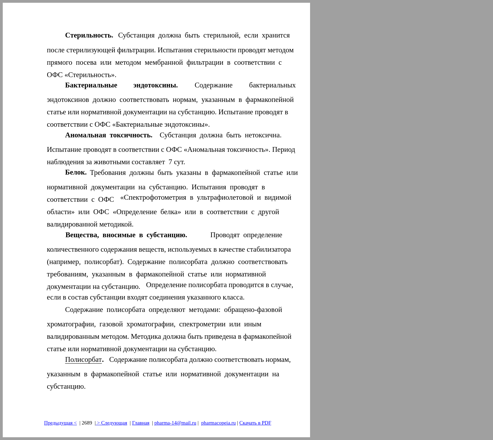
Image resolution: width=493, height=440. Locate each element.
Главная (140, 423)
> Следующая (111, 423)
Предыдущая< (60, 423)
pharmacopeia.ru (218, 423)
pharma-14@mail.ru (175, 423)
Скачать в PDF (255, 423)
